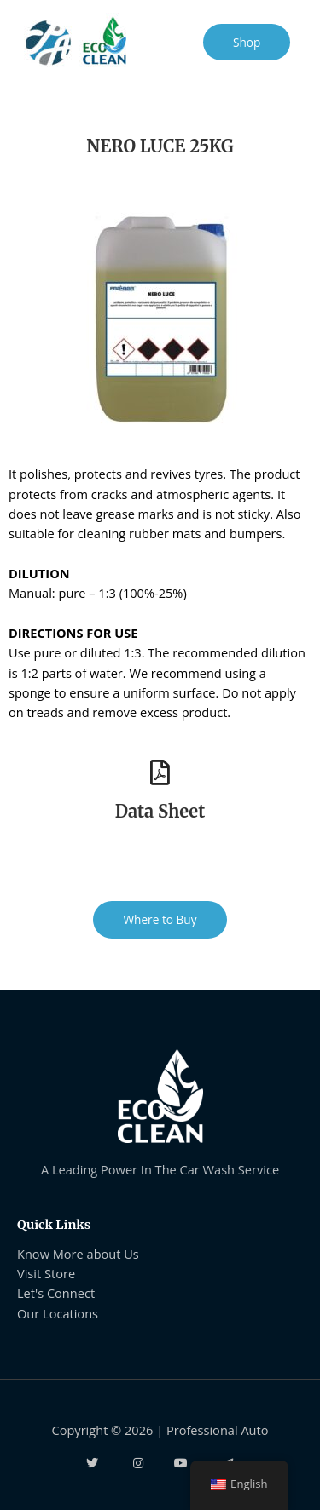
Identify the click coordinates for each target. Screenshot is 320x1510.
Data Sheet (160, 811)
